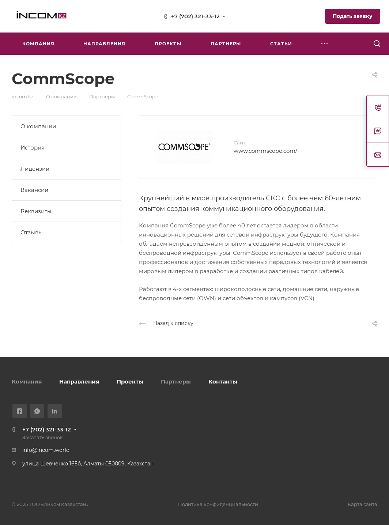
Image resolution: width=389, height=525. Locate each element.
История (32, 147)
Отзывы (31, 232)
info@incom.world (45, 450)
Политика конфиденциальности (218, 504)
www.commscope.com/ (265, 150)
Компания (27, 381)
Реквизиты (36, 211)
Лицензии (34, 168)
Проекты (130, 381)
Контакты (222, 381)
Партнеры (176, 381)
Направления (79, 381)
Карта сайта (362, 504)
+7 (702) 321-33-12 (195, 16)
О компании (38, 126)
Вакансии (34, 189)
